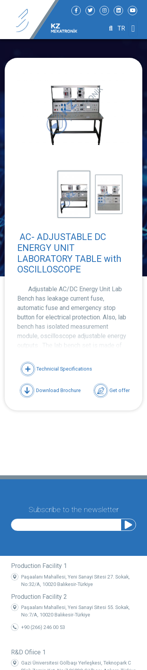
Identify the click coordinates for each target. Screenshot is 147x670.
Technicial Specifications (56, 369)
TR (121, 28)
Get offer (111, 390)
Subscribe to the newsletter (74, 507)
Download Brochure (50, 390)
